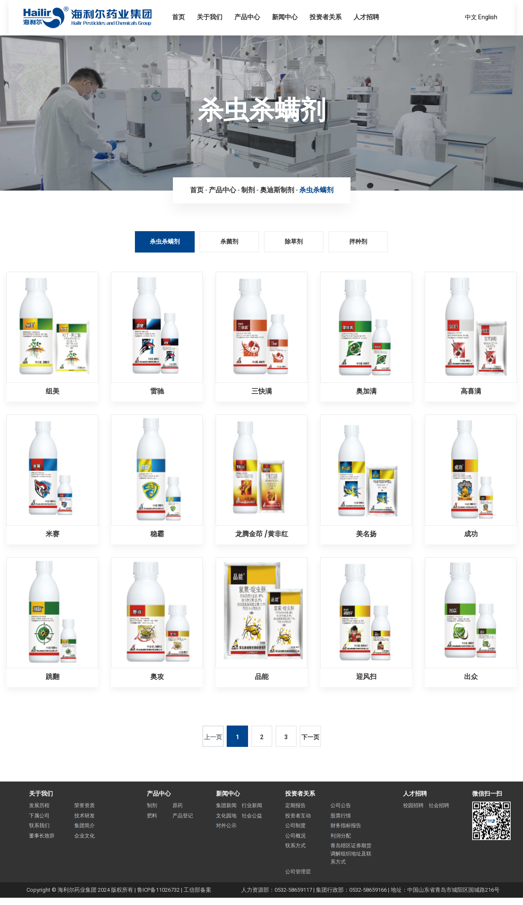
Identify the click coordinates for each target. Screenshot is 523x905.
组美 (52, 391)
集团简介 (84, 826)
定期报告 (295, 805)
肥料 (152, 816)
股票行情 (340, 816)
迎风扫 (366, 677)
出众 (471, 677)
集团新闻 (226, 805)
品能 (262, 677)
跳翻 (52, 677)
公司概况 (295, 836)
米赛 (52, 534)
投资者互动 (298, 816)
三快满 (261, 391)
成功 (471, 534)
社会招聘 (439, 805)
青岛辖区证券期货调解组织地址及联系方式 (350, 853)
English (487, 17)
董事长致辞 (42, 836)
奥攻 (157, 677)
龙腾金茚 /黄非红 (261, 534)
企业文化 (84, 836)
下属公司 (39, 816)
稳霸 (157, 534)
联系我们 (39, 826)
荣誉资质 (84, 805)
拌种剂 (358, 241)
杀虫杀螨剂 (316, 190)
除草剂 (294, 241)
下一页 (310, 737)
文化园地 (226, 816)
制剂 (248, 190)
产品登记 (182, 816)
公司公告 (340, 805)
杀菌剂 (229, 241)
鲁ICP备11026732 (158, 890)
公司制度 (295, 826)
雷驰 (157, 391)
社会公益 (252, 816)
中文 (471, 17)
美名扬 (366, 534)
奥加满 (366, 391)
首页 (197, 190)
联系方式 (295, 846)
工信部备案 (197, 890)
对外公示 (226, 826)
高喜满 (471, 391)
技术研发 (84, 816)
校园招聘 (413, 805)
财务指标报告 (345, 826)
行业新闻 (252, 805)
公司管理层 (298, 872)
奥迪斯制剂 (277, 190)
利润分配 (340, 836)
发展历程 (39, 805)
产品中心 (222, 190)
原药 (177, 805)
